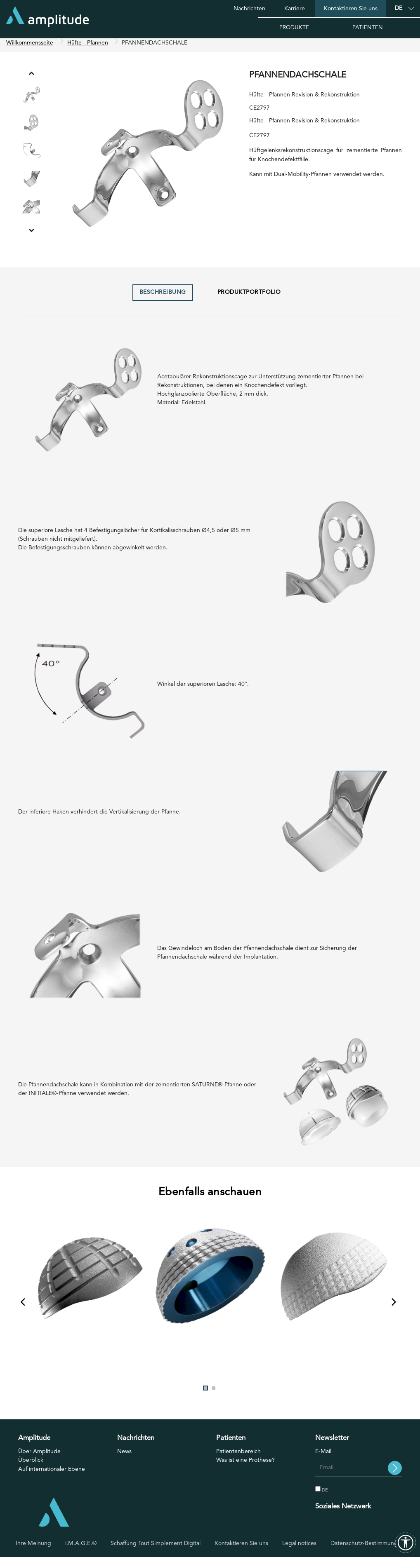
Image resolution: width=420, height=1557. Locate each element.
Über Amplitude (39, 1456)
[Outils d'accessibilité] (405, 1542)
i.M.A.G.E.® (81, 1543)
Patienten (367, 27)
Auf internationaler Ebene (51, 1473)
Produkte (294, 27)
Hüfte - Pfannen (87, 47)
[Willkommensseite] (47, 19)
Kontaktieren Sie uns (351, 9)
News (124, 1456)
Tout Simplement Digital (169, 1543)
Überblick (30, 1465)
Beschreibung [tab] (162, 297)
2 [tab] (213, 1392)
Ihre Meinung (33, 1543)
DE (321, 1494)
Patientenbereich (238, 1456)
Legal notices (299, 1543)
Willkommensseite (29, 47)
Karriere (294, 9)
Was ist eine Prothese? (245, 1465)
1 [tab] (205, 1392)
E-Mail (323, 1456)
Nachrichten (249, 9)
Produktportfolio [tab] (249, 297)
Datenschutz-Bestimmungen (367, 1543)
